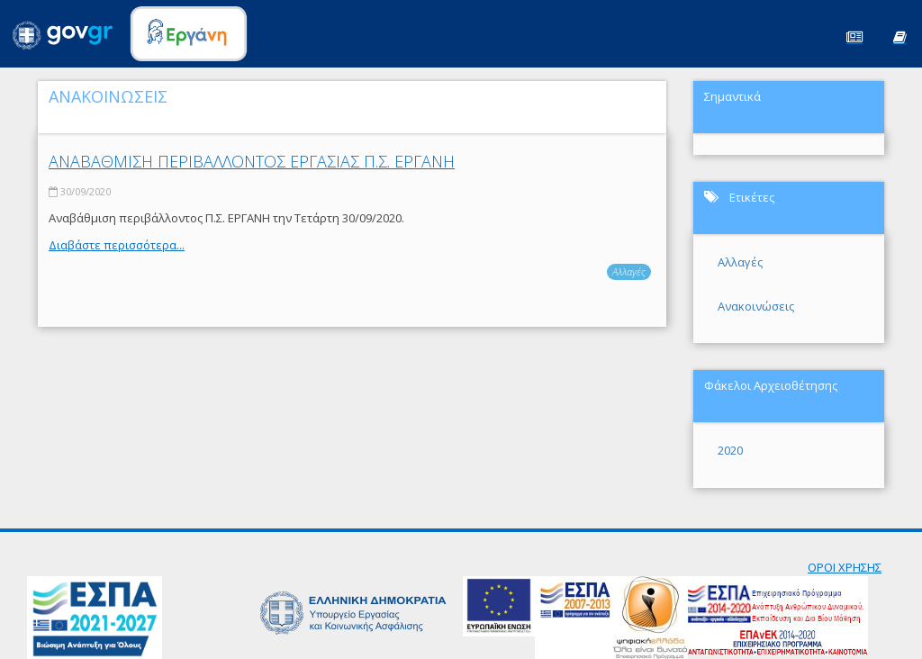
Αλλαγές (629, 271)
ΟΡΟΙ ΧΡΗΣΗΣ (844, 567)
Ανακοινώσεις (756, 306)
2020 (730, 450)
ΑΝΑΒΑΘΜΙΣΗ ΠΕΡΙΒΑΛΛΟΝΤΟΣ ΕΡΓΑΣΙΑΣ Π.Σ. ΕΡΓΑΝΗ (252, 161)
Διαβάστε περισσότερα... (117, 245)
